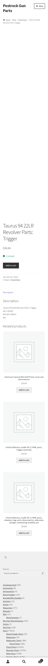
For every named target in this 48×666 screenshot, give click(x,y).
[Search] (42, 542)
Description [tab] (8, 261)
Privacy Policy (9, 651)
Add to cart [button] (24, 358)
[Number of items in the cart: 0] (5, 526)
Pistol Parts (22, 20)
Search (6, 537)
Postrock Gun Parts (14, 8)
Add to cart (11, 234)
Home (8, 20)
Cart (37, 660)
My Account (8, 661)
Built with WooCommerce (28, 651)
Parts (14, 20)
